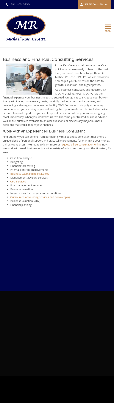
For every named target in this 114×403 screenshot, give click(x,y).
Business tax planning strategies (29, 174)
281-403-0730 (18, 4)
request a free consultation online (81, 145)
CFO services (18, 182)
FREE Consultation (94, 4)
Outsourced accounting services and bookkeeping (40, 197)
